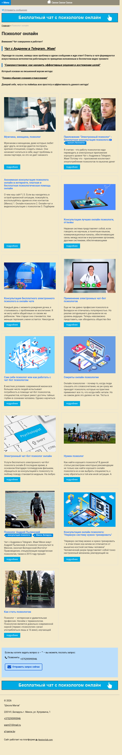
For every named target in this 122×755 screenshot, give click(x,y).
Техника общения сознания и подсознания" (24, 78)
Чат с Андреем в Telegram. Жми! (29, 49)
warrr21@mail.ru (12, 725)
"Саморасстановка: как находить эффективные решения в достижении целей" (52, 65)
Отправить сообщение (14, 10)
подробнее (12, 167)
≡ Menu (5, 2)
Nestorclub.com (45, 739)
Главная (6, 25)
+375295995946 (28, 659)
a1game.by (9, 731)
